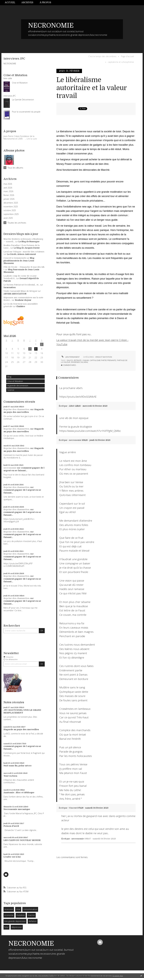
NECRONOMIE (51, 25)
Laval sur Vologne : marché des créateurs (24, 252)
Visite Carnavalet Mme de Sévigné (20, 291)
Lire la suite (32, 138)
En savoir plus (118, 975)
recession (8, 909)
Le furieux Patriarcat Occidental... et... (22, 285)
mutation (20, 915)
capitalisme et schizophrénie (121, 62)
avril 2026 (8, 187)
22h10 (72, 406)
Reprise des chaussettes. (17, 409)
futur (6, 927)
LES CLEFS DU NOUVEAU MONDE (22, 840)
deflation (33, 921)
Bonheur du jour (23, 300)
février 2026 (9, 195)
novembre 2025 (11, 206)
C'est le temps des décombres (102, 56)
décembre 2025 (11, 203)
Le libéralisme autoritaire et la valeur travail (91, 88)
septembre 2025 (11, 214)
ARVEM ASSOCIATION (15, 294)
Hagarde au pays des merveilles (24, 410)
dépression (17, 927)
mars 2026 (8, 191)
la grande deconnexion (17, 385)
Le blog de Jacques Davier (27, 248)
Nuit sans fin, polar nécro (18, 765)
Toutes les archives (17, 222)
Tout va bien (10, 776)
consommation (30, 909)
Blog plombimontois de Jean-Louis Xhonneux (19, 260)
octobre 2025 (10, 210)
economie (9, 915)
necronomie (10, 468)
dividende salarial (79, 362)
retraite (78, 360)
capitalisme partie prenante (103, 360)
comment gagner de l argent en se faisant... (24, 469)
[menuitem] (11, 2)
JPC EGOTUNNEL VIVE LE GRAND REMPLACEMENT (22, 711)
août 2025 (8, 218)
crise (18, 909)
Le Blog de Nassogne (28, 241)
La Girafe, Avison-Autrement (21, 254)
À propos (45, 2)
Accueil (10, 2)
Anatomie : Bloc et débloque (19, 792)
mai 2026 (8, 184)
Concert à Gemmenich (15, 258)
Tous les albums (15, 167)
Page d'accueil (127, 56)
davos (70, 360)
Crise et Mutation (15, 381)
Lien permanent (70, 357)
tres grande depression (15, 921)
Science (10, 390)
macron (31, 915)
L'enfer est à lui (12, 857)
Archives (27, 2)
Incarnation (10, 287)
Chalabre (20, 306)
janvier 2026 (9, 199)
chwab (85, 360)
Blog (9, 376)
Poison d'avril (11, 826)
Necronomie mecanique (17, 809)
